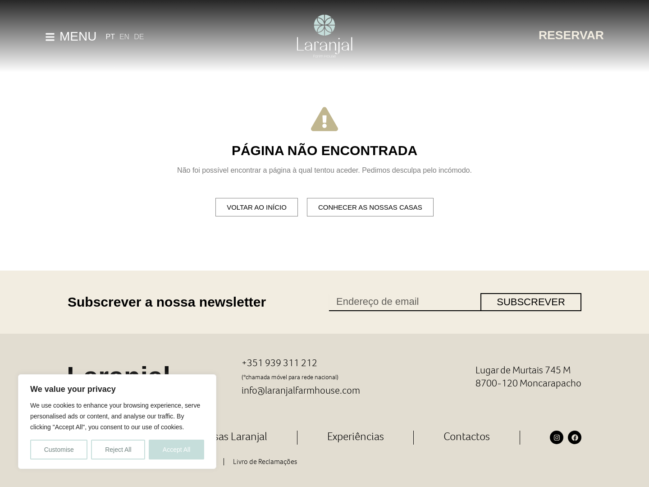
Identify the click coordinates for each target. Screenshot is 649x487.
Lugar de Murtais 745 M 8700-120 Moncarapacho (527, 376)
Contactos (466, 435)
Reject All (118, 449)
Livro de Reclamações (265, 460)
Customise (59, 449)
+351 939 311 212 (280, 362)
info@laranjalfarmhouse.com (302, 389)
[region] (117, 421)
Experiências (355, 435)
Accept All (176, 449)
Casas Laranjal (234, 435)
